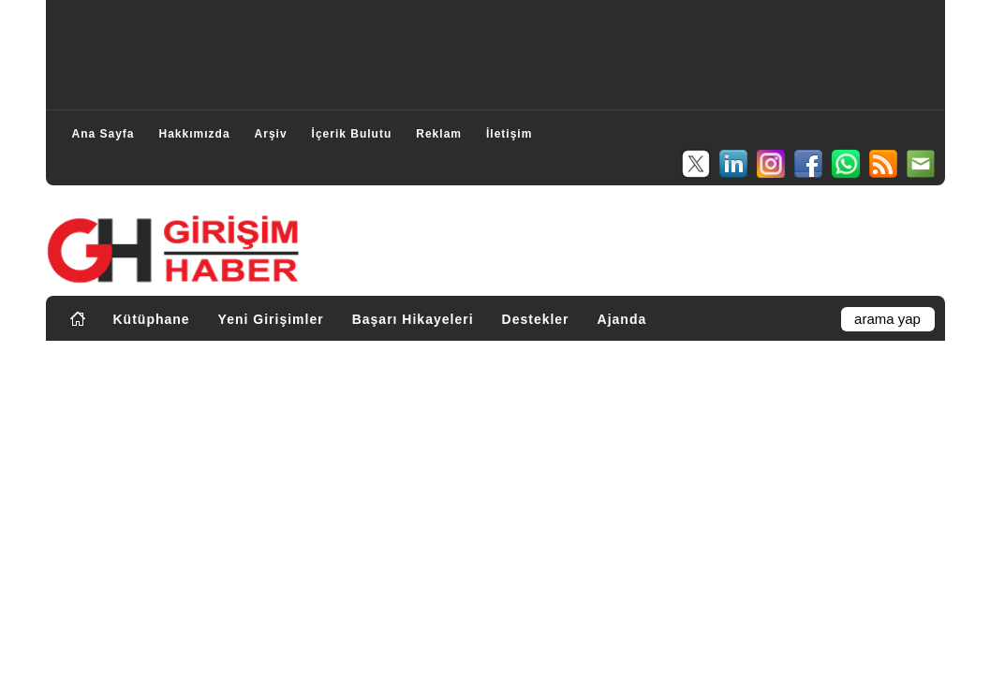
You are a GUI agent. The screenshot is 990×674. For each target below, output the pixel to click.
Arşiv (271, 133)
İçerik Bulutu (352, 133)
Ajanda (622, 319)
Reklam (439, 133)
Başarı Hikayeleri (413, 319)
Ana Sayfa (103, 133)
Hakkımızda (194, 133)
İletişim (509, 133)
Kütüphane (151, 319)
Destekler (535, 319)
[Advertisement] (495, 52)
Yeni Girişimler (271, 319)
